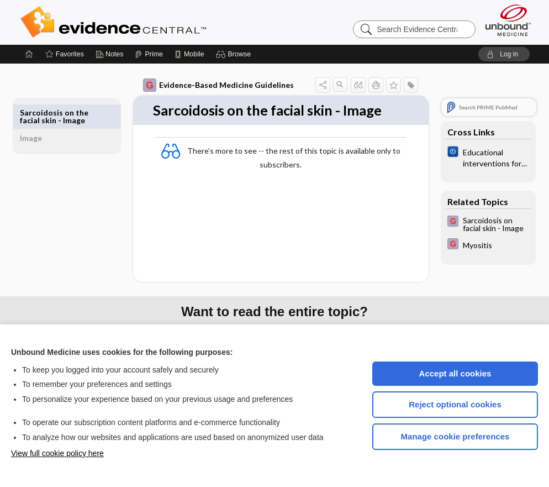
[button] (235, 54)
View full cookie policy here (57, 453)
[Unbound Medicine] (508, 20)
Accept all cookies (455, 373)
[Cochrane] (475, 157)
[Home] (29, 54)
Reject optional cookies (455, 404)
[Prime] (148, 54)
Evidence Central (157, 22)
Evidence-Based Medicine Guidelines (205, 85)
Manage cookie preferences (455, 436)
